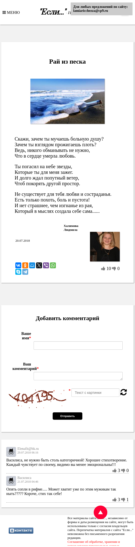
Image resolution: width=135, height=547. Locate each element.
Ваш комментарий (21, 366)
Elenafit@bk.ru (28, 449)
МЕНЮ (13, 12)
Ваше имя (26, 335)
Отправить (67, 416)
